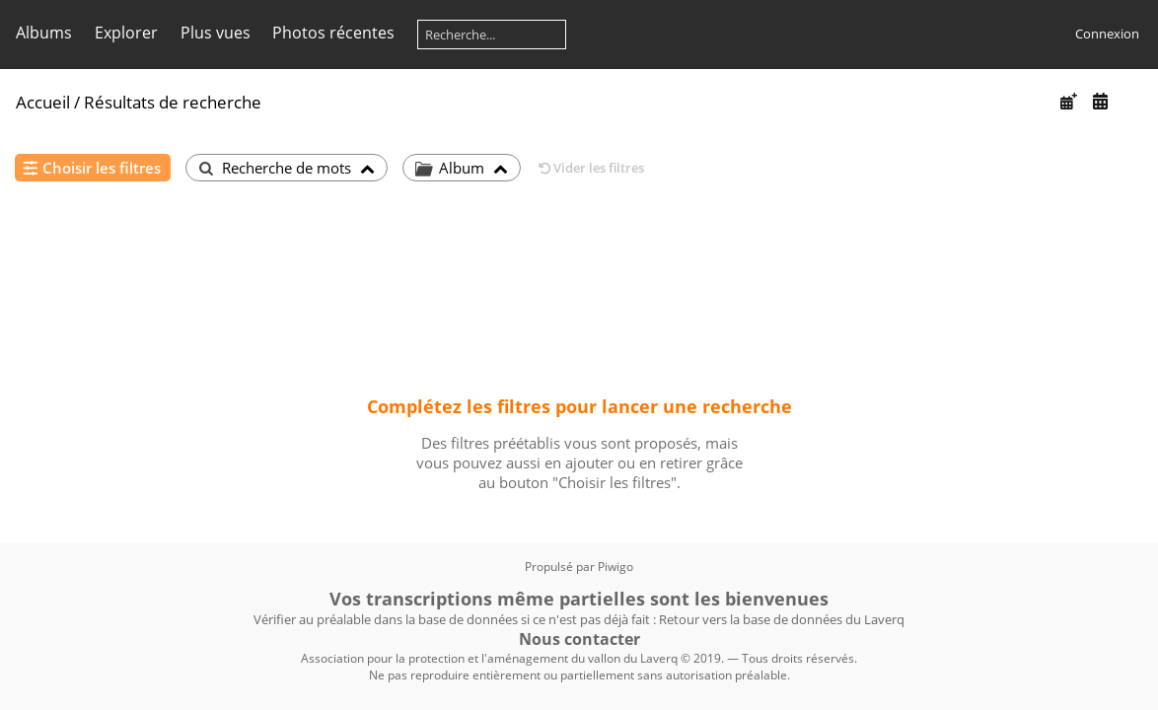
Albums (44, 32)
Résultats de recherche (172, 102)
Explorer (126, 32)
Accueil (43, 102)
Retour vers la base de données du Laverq (782, 619)
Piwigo (615, 566)
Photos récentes (333, 32)
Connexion (1107, 33)
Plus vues (216, 32)
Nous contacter (579, 639)
